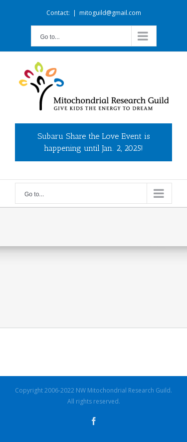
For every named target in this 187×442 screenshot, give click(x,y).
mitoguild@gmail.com (110, 12)
